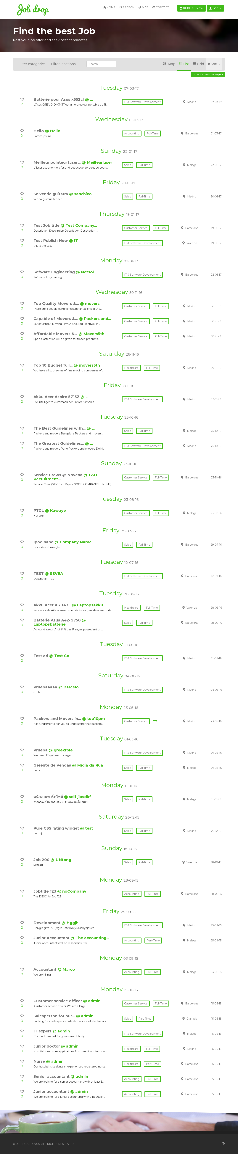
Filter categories (32, 64)
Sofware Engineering (54, 272)
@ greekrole (61, 750)
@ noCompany (71, 891)
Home (109, 7)
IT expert (42, 1031)
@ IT (73, 240)
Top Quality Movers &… (56, 303)
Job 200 (42, 860)
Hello (39, 131)
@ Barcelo (68, 687)
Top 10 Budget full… (53, 365)
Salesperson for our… (54, 1016)
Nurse (39, 1061)
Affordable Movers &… (55, 334)
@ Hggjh (70, 923)
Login (215, 8)
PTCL (39, 510)
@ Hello (52, 131)
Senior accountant (52, 1076)
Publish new (191, 8)
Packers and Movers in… (57, 718)
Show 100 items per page (208, 74)
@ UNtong (61, 860)
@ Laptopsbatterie (59, 622)
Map (143, 7)
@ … (89, 99)
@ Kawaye (55, 510)
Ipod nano (44, 542)
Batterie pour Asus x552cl (59, 99)
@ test (86, 828)
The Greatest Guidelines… (59, 443)
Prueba (41, 750)
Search (127, 7)
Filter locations (63, 64)
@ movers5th (87, 365)
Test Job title (47, 225)
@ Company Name (73, 542)
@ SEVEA (54, 573)
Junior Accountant (52, 938)
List (184, 64)
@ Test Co (59, 656)
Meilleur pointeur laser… (57, 162)
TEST (39, 573)
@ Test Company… (79, 225)
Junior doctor (47, 1046)
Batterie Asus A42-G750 (57, 620)
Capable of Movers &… (56, 318)
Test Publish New (51, 240)
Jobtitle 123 (45, 891)
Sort (214, 64)
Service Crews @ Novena (58, 475)
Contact (160, 7)
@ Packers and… (95, 318)
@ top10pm (93, 718)
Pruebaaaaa (45, 687)
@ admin (92, 1001)
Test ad (41, 656)
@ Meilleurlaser (97, 162)
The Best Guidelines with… (60, 428)
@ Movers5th (91, 334)
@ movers (90, 303)
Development (47, 923)
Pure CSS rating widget (56, 828)
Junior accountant (51, 1091)
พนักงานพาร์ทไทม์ (48, 797)
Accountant (45, 969)
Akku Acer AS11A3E (52, 605)
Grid (198, 64)
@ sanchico (80, 194)
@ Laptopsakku (87, 605)
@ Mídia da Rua (87, 765)
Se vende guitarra (51, 194)
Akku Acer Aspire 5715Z (57, 397)
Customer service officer (58, 1001)
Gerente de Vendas (52, 765)
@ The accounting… (90, 938)
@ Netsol (85, 272)
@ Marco (66, 969)
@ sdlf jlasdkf (77, 797)
